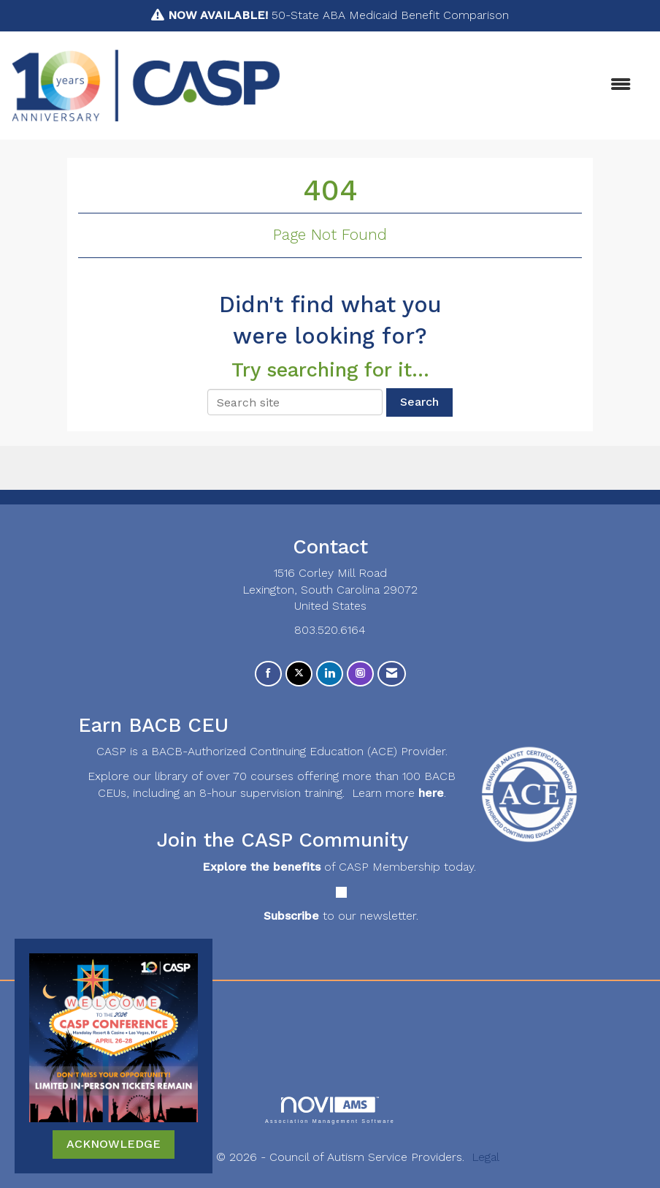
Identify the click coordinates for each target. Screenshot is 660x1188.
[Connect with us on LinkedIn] (329, 673)
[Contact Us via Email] (391, 673)
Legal (485, 1157)
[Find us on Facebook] (268, 673)
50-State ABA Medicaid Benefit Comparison (338, 15)
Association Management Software (330, 1110)
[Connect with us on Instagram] (360, 673)
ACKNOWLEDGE (113, 1144)
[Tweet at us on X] (298, 673)
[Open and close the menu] (463, 85)
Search (419, 402)
